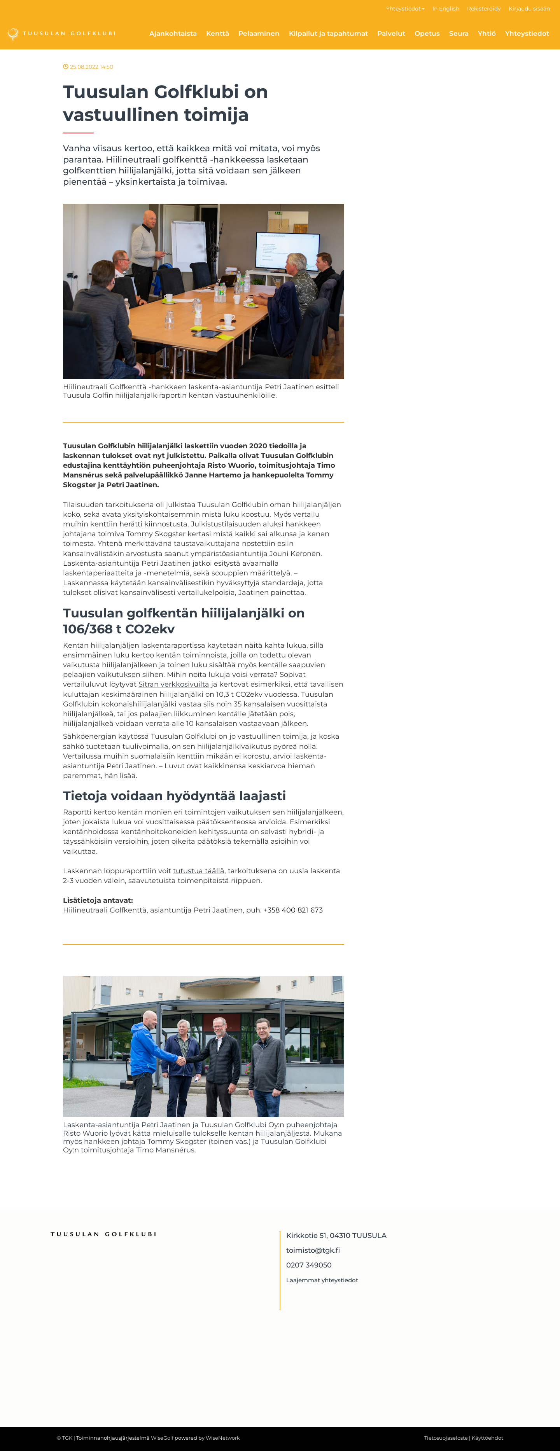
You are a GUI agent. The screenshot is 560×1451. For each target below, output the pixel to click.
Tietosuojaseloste (446, 1438)
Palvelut (391, 33)
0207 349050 (309, 1265)
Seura (459, 33)
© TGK (64, 1438)
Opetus (427, 33)
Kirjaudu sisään (529, 8)
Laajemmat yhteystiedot (322, 1280)
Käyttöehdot (487, 1438)
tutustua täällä (198, 871)
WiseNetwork (223, 1438)
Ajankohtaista (173, 33)
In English (445, 8)
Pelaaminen (259, 33)
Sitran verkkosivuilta (173, 684)
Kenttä (217, 33)
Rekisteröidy (484, 8)
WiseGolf (162, 1438)
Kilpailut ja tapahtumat (328, 33)
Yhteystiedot (405, 8)
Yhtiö (487, 33)
